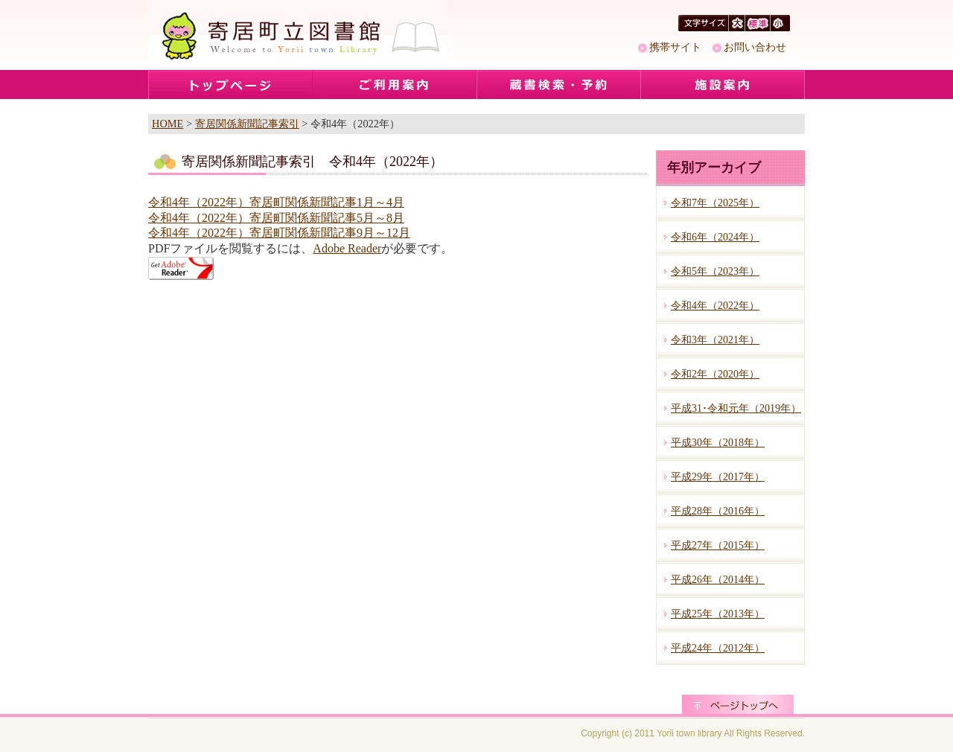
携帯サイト (675, 47)
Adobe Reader (347, 248)
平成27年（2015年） (718, 545)
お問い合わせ (755, 47)
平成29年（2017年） (718, 476)
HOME (167, 124)
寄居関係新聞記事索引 (247, 124)
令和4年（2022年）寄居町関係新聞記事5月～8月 (276, 217)
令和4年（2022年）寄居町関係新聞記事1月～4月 (276, 202)
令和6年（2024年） (715, 237)
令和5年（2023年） (715, 271)
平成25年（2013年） (718, 613)
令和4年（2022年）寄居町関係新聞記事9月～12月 (279, 232)
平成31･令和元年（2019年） (736, 408)
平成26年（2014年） (718, 579)
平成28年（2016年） (718, 511)
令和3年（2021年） (715, 339)
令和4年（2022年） (715, 305)
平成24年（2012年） (718, 648)
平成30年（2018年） (718, 442)
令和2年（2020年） (715, 374)
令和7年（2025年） (715, 202)
